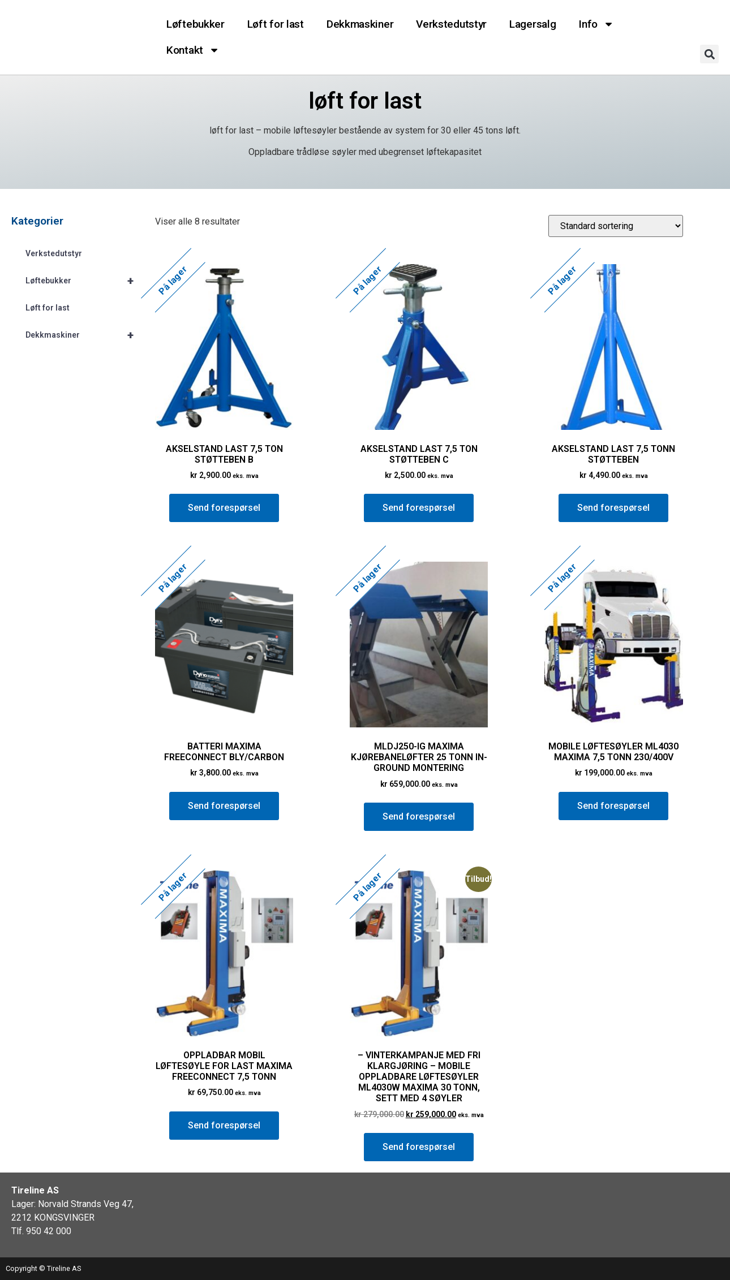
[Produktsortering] (615, 226)
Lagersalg (532, 24)
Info (596, 24)
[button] (709, 54)
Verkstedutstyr (451, 24)
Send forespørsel (224, 507)
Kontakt (193, 50)
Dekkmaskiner (360, 24)
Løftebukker (195, 24)
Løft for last (275, 24)
